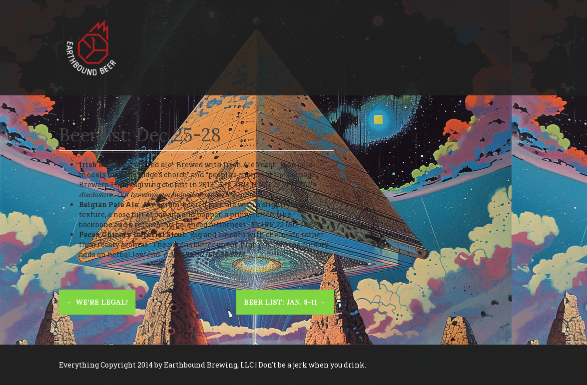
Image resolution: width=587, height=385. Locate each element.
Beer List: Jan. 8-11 (285, 302)
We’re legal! (97, 302)
